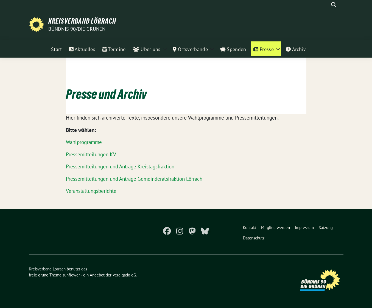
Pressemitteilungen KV (91, 154)
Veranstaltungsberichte (91, 191)
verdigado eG (124, 275)
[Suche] (325, 5)
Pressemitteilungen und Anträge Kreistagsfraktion (120, 166)
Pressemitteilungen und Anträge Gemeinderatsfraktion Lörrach (134, 179)
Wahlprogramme (84, 142)
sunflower (71, 275)
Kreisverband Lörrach (82, 21)
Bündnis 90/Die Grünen (77, 29)
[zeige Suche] (333, 5)
